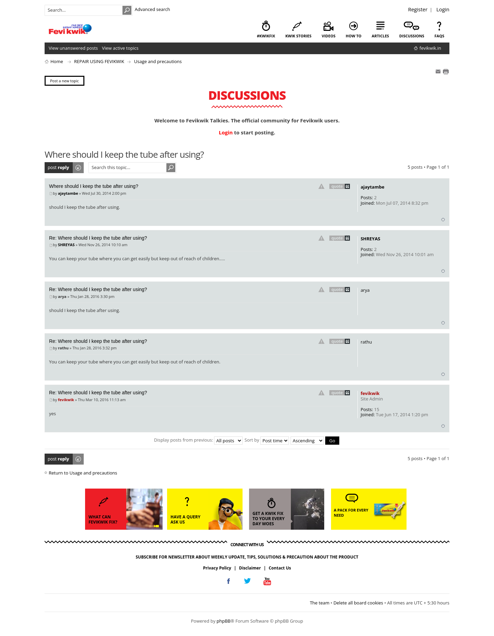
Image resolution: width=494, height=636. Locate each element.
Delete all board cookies (358, 603)
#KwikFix (266, 35)
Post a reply (64, 167)
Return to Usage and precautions (83, 473)
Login (442, 9)
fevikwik (66, 399)
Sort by (267, 440)
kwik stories (298, 35)
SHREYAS (66, 244)
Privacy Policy (217, 568)
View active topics (120, 48)
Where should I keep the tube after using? (93, 186)
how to (354, 35)
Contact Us (280, 568)
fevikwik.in (430, 48)
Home (56, 61)
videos (329, 35)
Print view (445, 72)
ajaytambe (68, 193)
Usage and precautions (158, 61)
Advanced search (152, 9)
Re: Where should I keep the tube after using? (98, 238)
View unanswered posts (73, 48)
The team (319, 603)
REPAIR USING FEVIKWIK (99, 61)
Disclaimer (250, 568)
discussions (411, 35)
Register (417, 9)
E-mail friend (438, 72)
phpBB (223, 621)
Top (443, 219)
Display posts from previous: (198, 440)
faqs (439, 35)
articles (380, 35)
